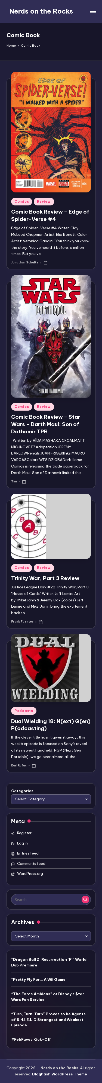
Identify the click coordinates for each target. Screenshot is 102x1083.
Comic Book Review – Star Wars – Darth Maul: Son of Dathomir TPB (45, 424)
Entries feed (28, 853)
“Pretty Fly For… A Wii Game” (39, 979)
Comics (21, 201)
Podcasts (23, 711)
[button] (85, 899)
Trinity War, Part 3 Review (45, 578)
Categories (22, 790)
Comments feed (31, 863)
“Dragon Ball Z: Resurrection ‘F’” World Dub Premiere (48, 962)
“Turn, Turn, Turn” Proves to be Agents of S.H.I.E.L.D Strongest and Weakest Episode (48, 1019)
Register (24, 832)
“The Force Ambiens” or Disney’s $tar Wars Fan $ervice (47, 996)
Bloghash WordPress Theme (59, 1074)
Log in (22, 843)
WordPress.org (30, 873)
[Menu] (92, 11)
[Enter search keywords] (51, 899)
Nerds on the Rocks (41, 11)
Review (44, 201)
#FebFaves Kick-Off (31, 1039)
